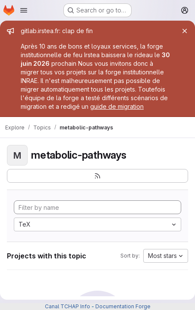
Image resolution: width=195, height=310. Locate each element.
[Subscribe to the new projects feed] (97, 176)
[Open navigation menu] (24, 10)
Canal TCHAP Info (67, 306)
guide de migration (117, 106)
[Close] (184, 31)
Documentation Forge (123, 306)
